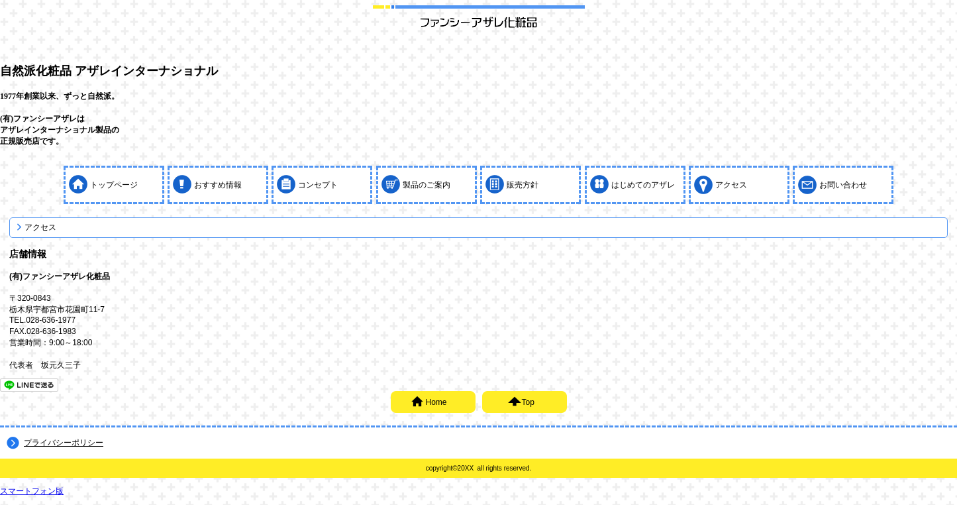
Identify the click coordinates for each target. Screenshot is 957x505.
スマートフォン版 (32, 491)
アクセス (40, 227)
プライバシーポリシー (63, 442)
